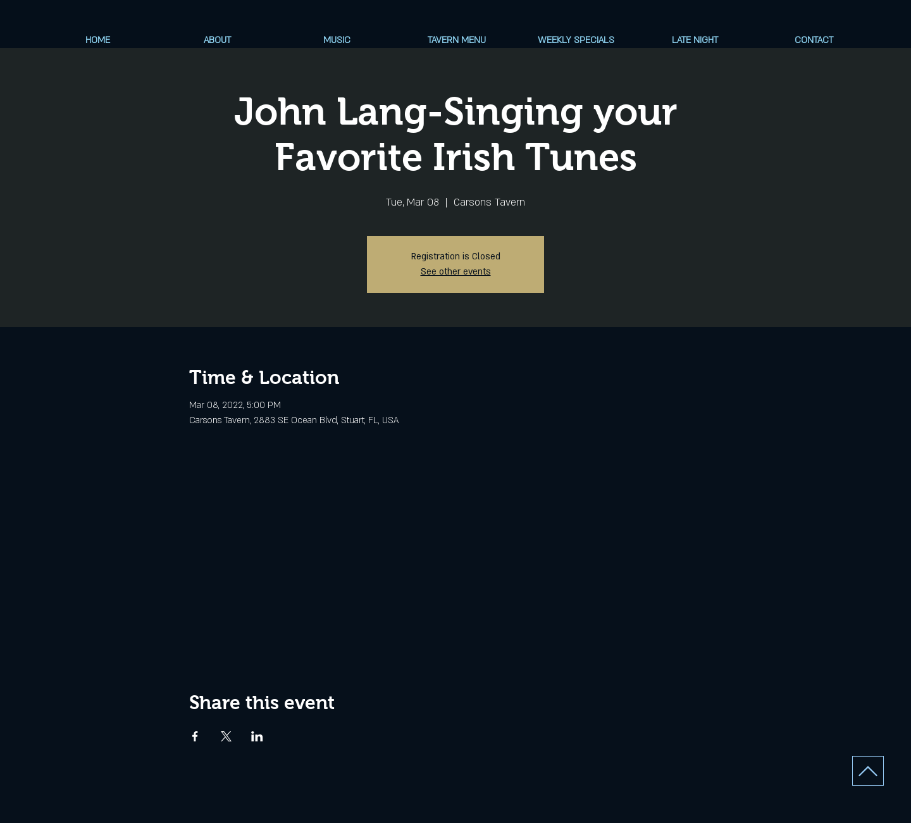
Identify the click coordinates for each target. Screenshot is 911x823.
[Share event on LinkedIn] (257, 736)
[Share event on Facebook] (195, 736)
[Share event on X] (226, 736)
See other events (456, 272)
